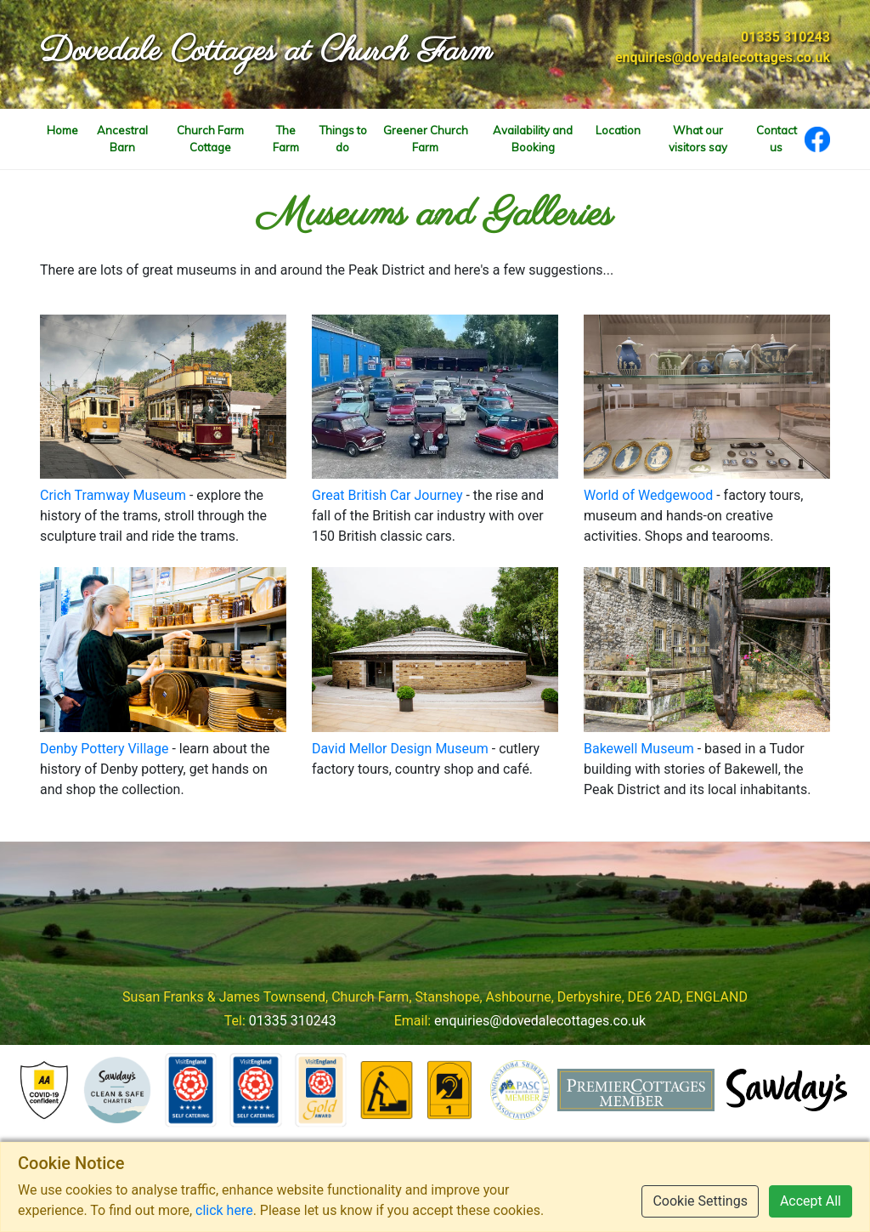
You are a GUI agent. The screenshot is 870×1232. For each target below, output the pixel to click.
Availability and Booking (533, 138)
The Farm (286, 138)
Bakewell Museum (639, 749)
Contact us (776, 138)
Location (618, 130)
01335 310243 (785, 37)
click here (224, 1210)
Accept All (810, 1201)
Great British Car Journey (387, 495)
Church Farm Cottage (210, 138)
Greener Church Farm (425, 138)
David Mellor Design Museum (400, 749)
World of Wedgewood (648, 495)
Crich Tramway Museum (113, 495)
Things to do (343, 138)
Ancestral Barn (122, 138)
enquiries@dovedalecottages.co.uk (722, 57)
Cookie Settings (700, 1201)
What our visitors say (698, 138)
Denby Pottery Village (104, 749)
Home (62, 130)
